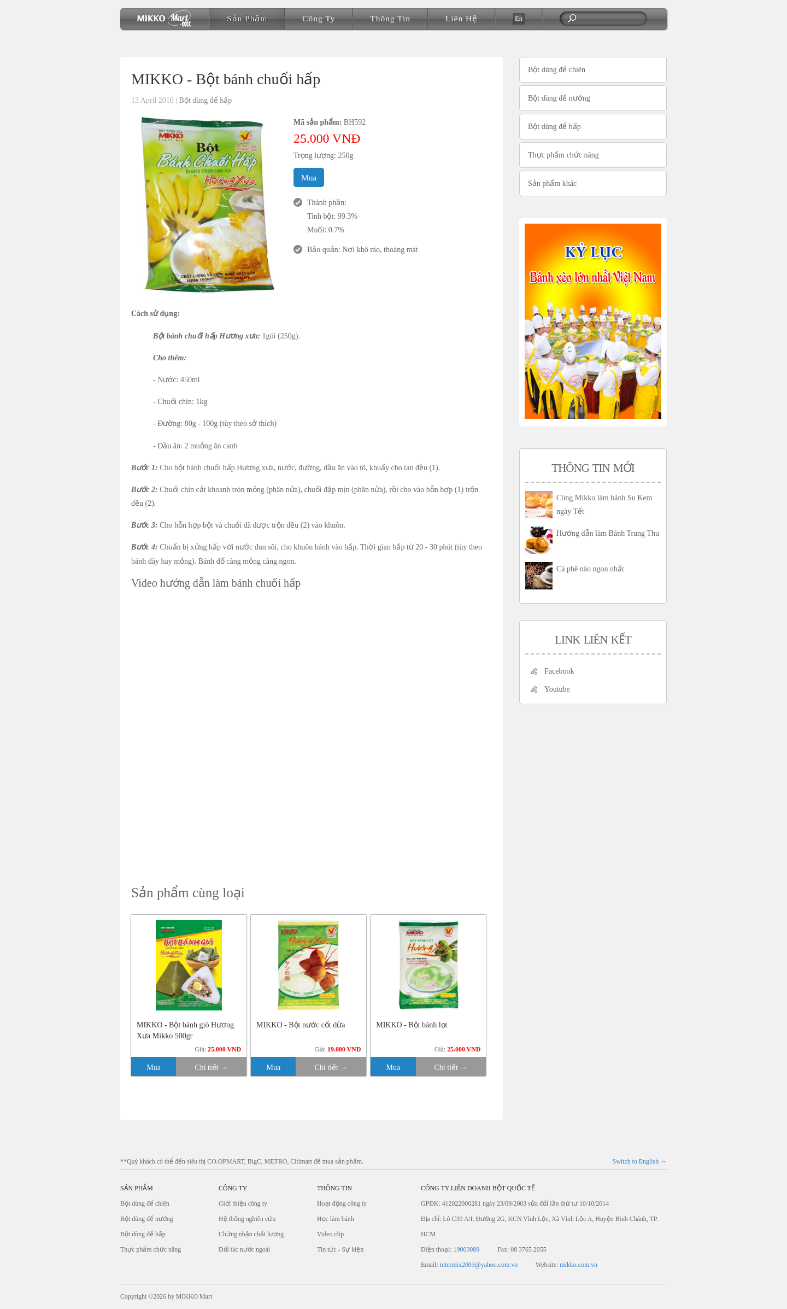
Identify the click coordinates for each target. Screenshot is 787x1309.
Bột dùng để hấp (205, 100)
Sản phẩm (247, 18)
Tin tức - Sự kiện (340, 1249)
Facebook (559, 671)
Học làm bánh (335, 1219)
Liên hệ (461, 18)
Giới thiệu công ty (243, 1203)
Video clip (330, 1234)
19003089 (467, 1249)
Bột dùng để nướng (559, 98)
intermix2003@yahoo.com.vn (479, 1265)
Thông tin (390, 18)
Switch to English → (640, 1161)
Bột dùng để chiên (556, 70)
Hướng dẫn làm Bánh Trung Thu (607, 533)
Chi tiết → (211, 1067)
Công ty (318, 18)
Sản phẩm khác (552, 183)
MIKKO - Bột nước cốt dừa (300, 1025)
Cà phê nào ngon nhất (590, 569)
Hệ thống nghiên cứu (247, 1219)
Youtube (557, 689)
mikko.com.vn (578, 1265)
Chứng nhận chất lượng (251, 1234)
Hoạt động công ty (342, 1203)
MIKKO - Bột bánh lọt (411, 1025)
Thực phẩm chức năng (563, 155)
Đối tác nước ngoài (244, 1249)
